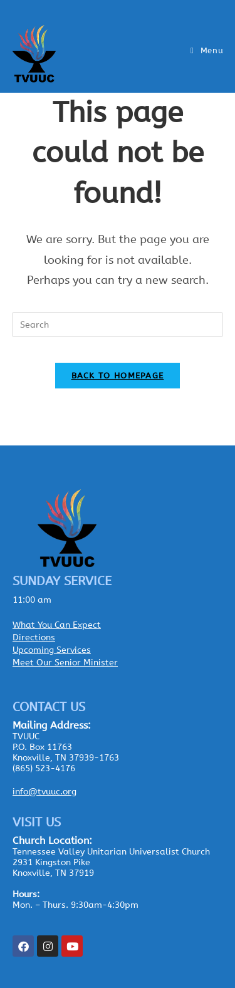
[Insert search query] (118, 324)
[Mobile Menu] (207, 50)
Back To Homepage (117, 375)
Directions (34, 637)
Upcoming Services (52, 650)
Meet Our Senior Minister (65, 662)
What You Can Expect (57, 625)
